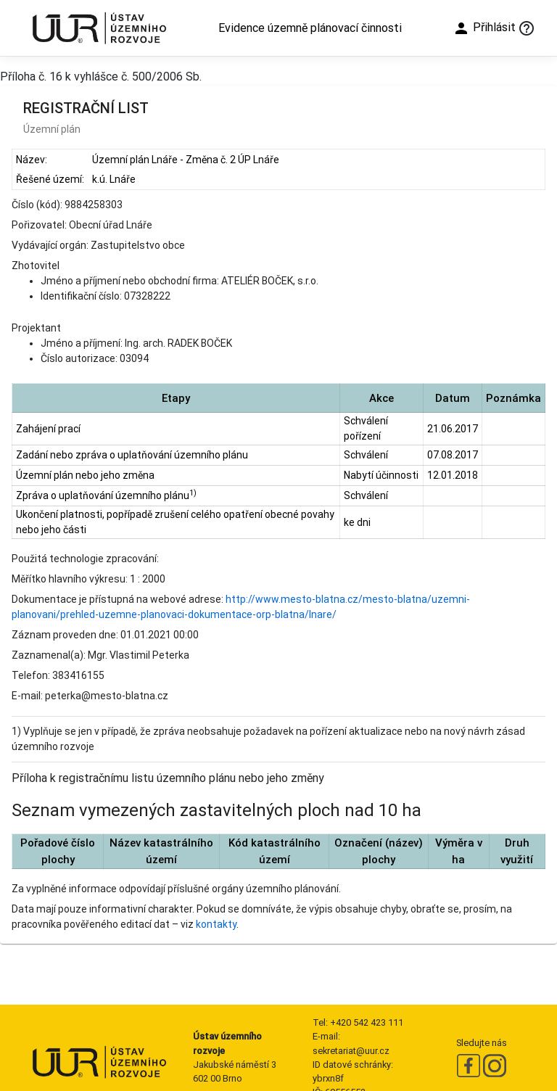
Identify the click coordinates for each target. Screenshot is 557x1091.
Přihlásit (484, 28)
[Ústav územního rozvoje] (98, 28)
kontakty (216, 924)
